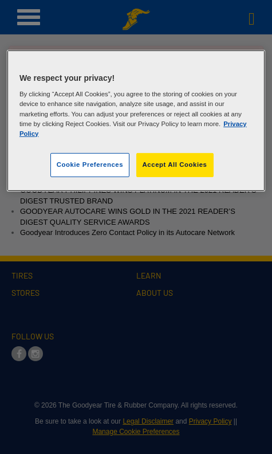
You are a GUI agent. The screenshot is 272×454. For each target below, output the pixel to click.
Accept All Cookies (175, 164)
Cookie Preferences (90, 164)
